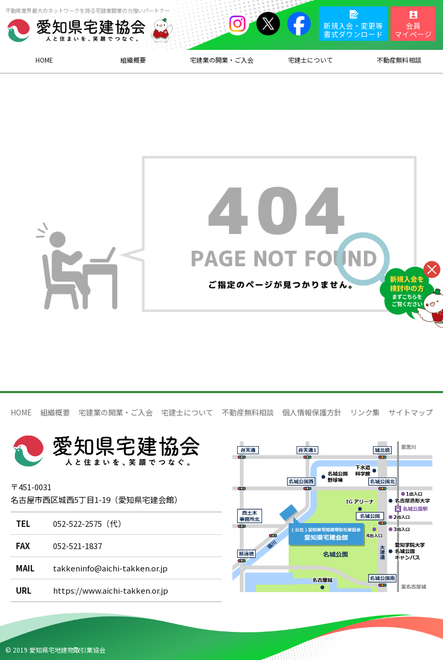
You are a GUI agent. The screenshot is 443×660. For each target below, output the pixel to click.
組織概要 (133, 59)
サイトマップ (410, 412)
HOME (44, 59)
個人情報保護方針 (312, 412)
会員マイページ (413, 29)
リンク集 (365, 412)
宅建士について (187, 412)
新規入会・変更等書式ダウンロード (353, 29)
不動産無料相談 (248, 412)
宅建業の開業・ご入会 (116, 412)
